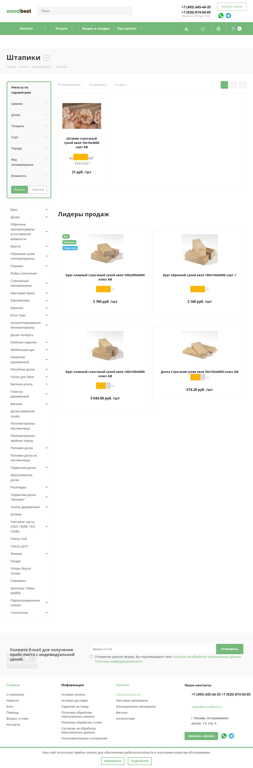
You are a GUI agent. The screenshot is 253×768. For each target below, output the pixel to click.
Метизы (121, 712)
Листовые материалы (132, 700)
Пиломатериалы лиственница (23, 425)
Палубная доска (23, 369)
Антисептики (125, 718)
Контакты (13, 724)
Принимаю (112, 761)
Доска (15, 217)
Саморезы (18, 580)
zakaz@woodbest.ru (206, 706)
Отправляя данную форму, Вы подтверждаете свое (168, 658)
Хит (66, 236)
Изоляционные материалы (136, 706)
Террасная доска (23, 467)
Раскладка (18, 487)
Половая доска (22, 448)
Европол (17, 308)
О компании (15, 694)
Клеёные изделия (24, 342)
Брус (14, 209)
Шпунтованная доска (21, 477)
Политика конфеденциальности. (119, 661)
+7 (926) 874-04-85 (196, 12)
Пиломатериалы (128, 694)
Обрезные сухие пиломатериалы (23, 256)
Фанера (16, 553)
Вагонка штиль (22, 384)
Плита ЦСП (19, 546)
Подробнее (140, 761)
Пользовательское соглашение (84, 738)
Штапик (16, 514)
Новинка (69, 242)
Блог (9, 706)
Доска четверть (22, 335)
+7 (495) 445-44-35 (196, 7)
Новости (12, 700)
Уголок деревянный (25, 507)
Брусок (16, 246)
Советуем (70, 248)
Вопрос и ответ (17, 718)
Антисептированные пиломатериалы (25, 325)
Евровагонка (20, 300)
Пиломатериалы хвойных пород (23, 438)
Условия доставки (74, 700)
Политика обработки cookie (81, 722)
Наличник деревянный (20, 359)
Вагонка (16, 404)
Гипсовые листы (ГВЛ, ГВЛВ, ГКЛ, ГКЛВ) (23, 526)
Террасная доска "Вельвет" (23, 497)
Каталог (122, 685)
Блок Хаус (18, 315)
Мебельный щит (23, 349)
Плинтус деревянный (20, 394)
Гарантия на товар (75, 706)
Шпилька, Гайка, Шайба (23, 590)
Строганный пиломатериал (21, 283)
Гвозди (16, 561)
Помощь (12, 712)
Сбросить (38, 189)
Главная (13, 685)
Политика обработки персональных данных (78, 714)
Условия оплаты (73, 694)
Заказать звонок (231, 6)
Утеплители (19, 612)
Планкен (17, 266)
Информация (72, 685)
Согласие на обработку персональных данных (78, 730)
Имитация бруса (23, 293)
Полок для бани (22, 377)
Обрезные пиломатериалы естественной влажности (23, 231)
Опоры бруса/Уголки (21, 570)
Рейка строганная (24, 273)
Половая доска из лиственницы (24, 457)
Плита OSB (19, 538)
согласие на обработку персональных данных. (207, 656)
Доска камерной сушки (23, 413)
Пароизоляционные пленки (25, 602)
